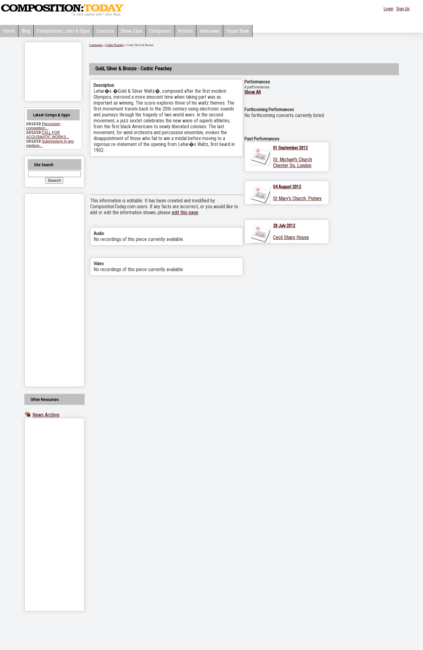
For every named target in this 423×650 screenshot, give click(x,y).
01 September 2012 (290, 148)
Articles (185, 31)
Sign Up (403, 8)
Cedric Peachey (114, 45)
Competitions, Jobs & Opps (63, 31)
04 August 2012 (287, 187)
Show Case (131, 31)
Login (388, 8)
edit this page (185, 212)
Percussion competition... (43, 126)
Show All (252, 92)
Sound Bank (237, 31)
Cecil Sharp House (291, 237)
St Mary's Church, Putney (297, 198)
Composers (160, 31)
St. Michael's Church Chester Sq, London (292, 162)
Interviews (209, 31)
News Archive (46, 415)
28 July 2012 (284, 225)
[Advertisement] (46, 290)
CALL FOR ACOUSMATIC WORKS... (47, 134)
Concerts (105, 31)
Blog (26, 31)
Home (9, 31)
